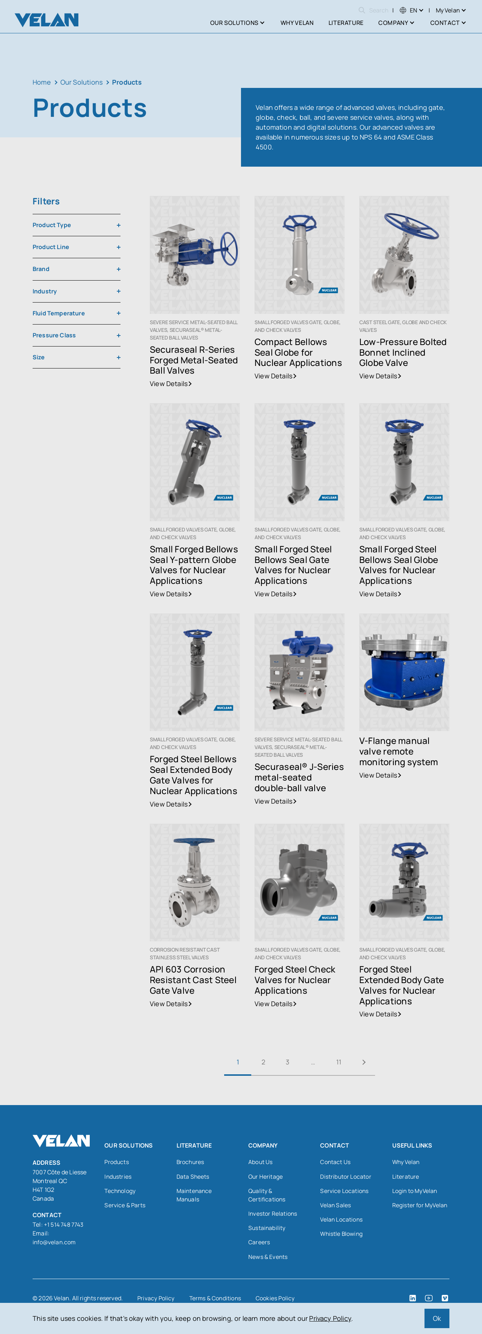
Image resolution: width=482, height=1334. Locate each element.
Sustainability (267, 1230)
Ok (437, 1318)
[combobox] (76, 225)
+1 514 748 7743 (64, 1224)
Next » (367, 1062)
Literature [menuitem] (346, 23)
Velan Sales (336, 1206)
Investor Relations (273, 1215)
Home (42, 82)
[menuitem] (408, 10)
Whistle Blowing (342, 1235)
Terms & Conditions (216, 1300)
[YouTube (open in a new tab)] (428, 1300)
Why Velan (406, 1162)
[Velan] (46, 20)
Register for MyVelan (420, 1206)
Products (116, 1162)
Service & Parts (125, 1206)
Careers (259, 1244)
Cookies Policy (277, 1300)
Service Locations (344, 1191)
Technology (120, 1191)
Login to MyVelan (415, 1191)
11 (340, 1061)
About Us (260, 1162)
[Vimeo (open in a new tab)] (445, 1300)
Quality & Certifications (267, 1195)
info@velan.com (55, 1242)
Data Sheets (193, 1177)
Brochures (191, 1162)
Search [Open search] (373, 10)
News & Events (268, 1259)
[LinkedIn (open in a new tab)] (412, 1300)
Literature (406, 1177)
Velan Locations (342, 1221)
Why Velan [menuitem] (297, 23)
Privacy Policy (330, 1318)
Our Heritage (265, 1177)
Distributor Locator (346, 1177)
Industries (118, 1177)
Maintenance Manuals (195, 1195)
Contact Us (335, 1162)
